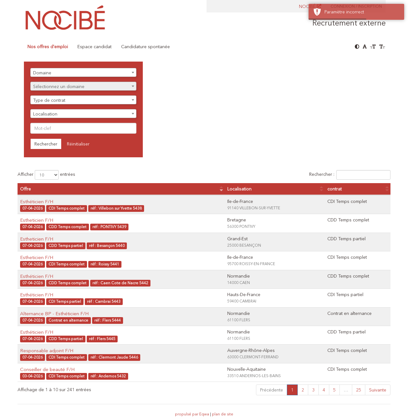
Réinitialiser (78, 144)
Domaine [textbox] (42, 73)
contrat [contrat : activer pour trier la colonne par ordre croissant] (334, 189)
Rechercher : (349, 175)
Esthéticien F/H (36, 201)
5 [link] (334, 390)
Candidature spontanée (145, 46)
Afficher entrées (46, 175)
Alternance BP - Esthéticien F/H (54, 313)
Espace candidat (94, 46)
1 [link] (292, 390)
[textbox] (83, 86)
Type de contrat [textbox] (49, 100)
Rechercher (45, 144)
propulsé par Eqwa (192, 414)
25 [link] (358, 390)
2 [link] (303, 390)
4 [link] (324, 390)
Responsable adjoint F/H (46, 350)
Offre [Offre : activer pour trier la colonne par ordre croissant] (25, 189)
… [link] (346, 390)
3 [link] (313, 390)
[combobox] (83, 72)
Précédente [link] (271, 390)
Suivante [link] (377, 390)
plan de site (222, 414)
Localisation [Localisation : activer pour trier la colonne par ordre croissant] (239, 189)
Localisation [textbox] (45, 114)
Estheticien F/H (36, 220)
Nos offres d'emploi (47, 46)
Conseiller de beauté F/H (47, 369)
